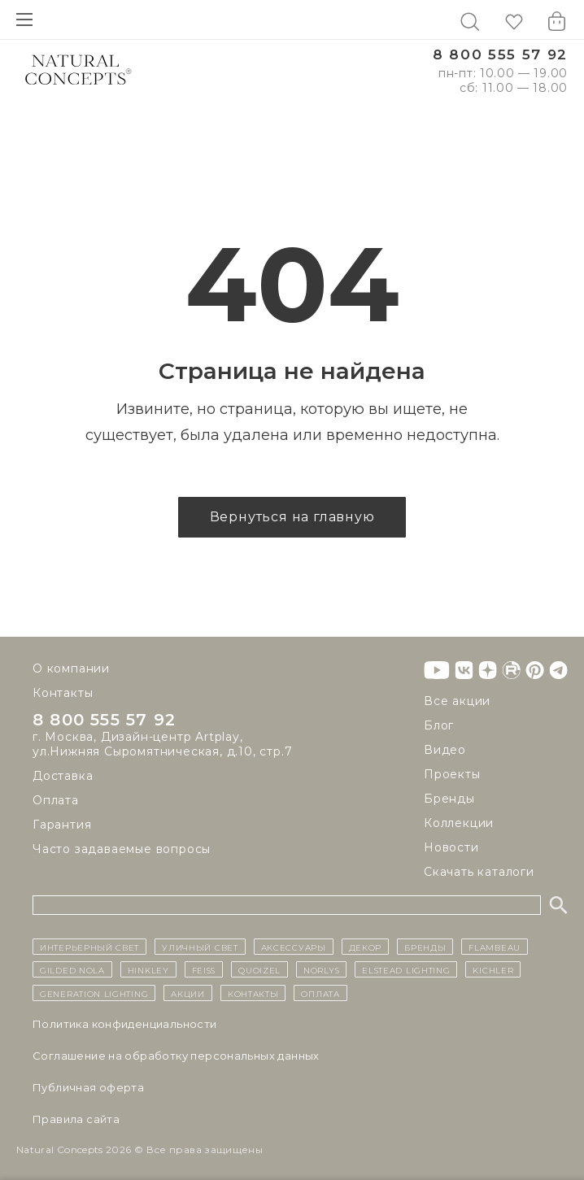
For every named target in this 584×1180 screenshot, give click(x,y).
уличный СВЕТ (200, 946)
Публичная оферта (88, 1087)
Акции (188, 993)
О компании (71, 668)
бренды (425, 946)
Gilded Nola (72, 969)
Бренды (449, 798)
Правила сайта (76, 1119)
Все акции (457, 701)
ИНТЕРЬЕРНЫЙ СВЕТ (89, 946)
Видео (445, 749)
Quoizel (259, 969)
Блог (439, 725)
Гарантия (62, 824)
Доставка (63, 776)
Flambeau (495, 946)
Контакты (63, 693)
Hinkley (148, 969)
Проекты (452, 774)
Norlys (321, 969)
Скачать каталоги (479, 871)
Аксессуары (293, 946)
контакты (253, 993)
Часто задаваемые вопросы (122, 849)
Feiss (204, 969)
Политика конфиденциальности (125, 1023)
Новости (451, 847)
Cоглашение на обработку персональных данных (176, 1055)
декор (365, 946)
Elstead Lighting (406, 969)
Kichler (493, 969)
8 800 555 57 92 (500, 55)
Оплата (56, 800)
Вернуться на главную (292, 517)
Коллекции (459, 823)
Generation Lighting (94, 993)
